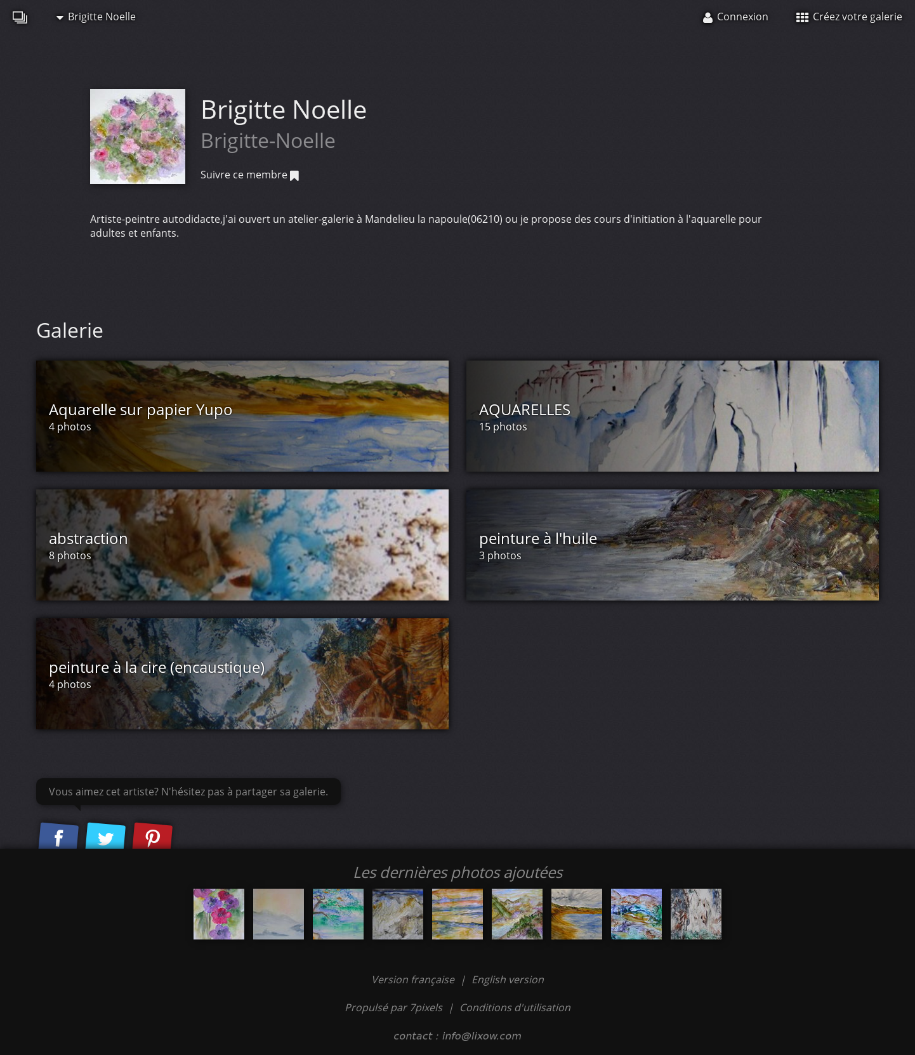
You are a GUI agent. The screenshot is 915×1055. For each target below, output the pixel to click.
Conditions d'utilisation (514, 1007)
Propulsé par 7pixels (393, 1007)
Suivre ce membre (250, 175)
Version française (414, 979)
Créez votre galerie (849, 16)
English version (507, 979)
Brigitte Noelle (96, 16)
